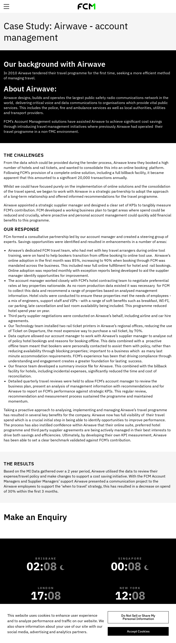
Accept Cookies (138, 631)
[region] (88, 623)
